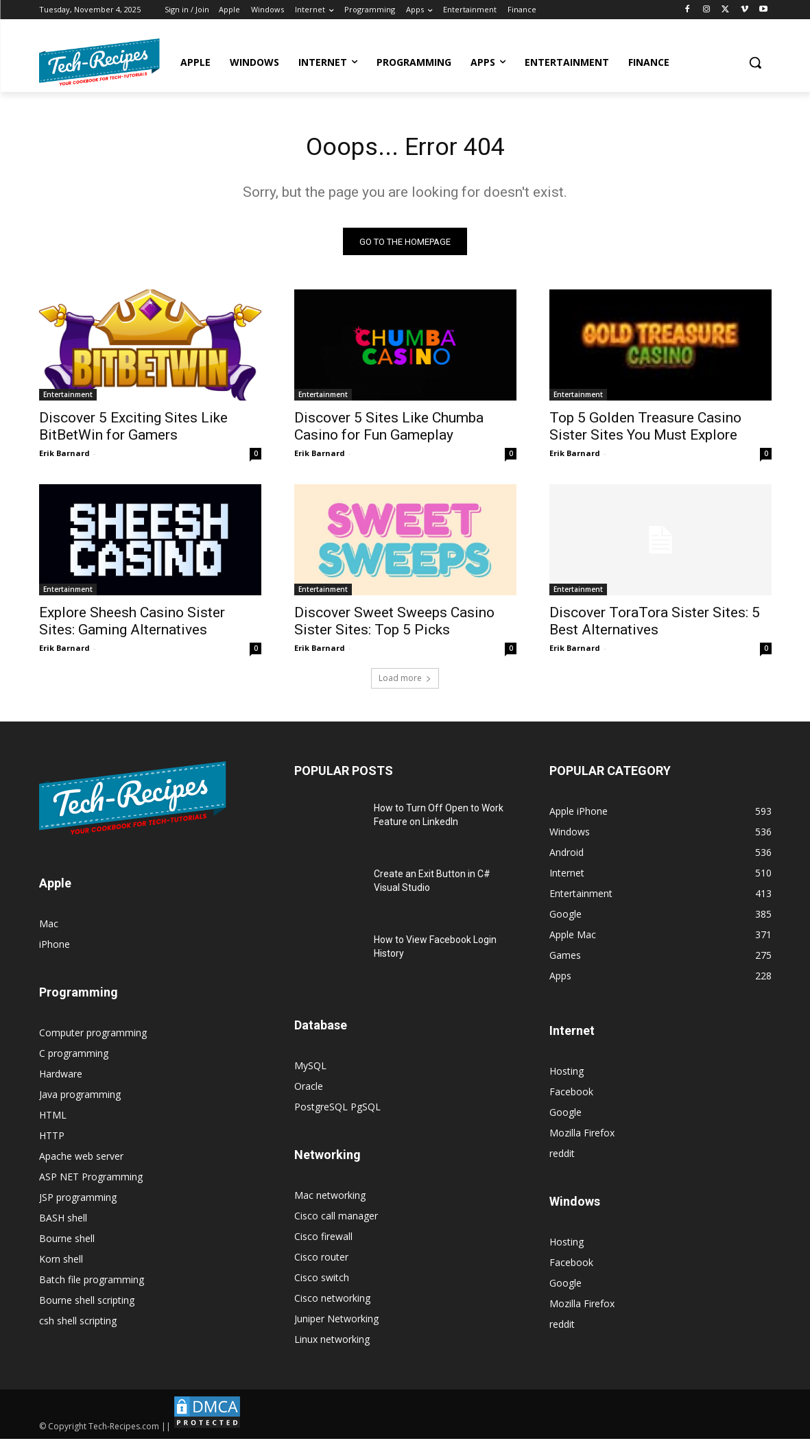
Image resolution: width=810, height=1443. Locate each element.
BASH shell (63, 1221)
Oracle (308, 1090)
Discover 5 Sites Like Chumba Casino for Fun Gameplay (389, 430)
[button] (755, 62)
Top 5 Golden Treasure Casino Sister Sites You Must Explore (645, 430)
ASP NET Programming (91, 1180)
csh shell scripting (78, 1324)
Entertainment (68, 398)
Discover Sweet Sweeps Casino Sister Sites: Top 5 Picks (394, 625)
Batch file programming (91, 1283)
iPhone (54, 948)
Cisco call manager (336, 1219)
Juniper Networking (336, 1322)
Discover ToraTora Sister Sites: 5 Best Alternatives (654, 625)
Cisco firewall (323, 1240)
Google (565, 1116)
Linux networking (332, 1343)
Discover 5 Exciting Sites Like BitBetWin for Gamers (133, 430)
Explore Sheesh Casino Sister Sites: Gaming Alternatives (132, 625)
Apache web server (81, 1160)
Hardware (60, 1077)
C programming (73, 1057)
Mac (48, 927)
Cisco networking (332, 1302)
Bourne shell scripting (86, 1304)
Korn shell (61, 1262)
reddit (562, 1157)
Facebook (571, 1095)
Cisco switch (321, 1281)
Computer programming (93, 1036)
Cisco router (321, 1260)
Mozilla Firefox (582, 1136)
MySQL (310, 1069)
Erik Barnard (64, 457)
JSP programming (78, 1201)
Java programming (80, 1098)
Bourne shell (67, 1242)
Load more (405, 682)
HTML (53, 1118)
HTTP (51, 1139)
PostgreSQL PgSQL (337, 1110)
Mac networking (330, 1199)
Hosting (566, 1075)
